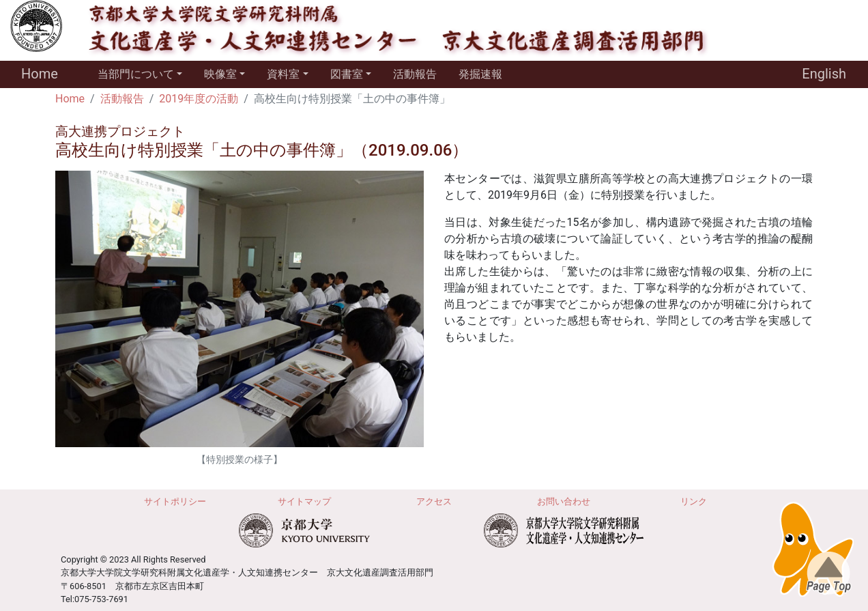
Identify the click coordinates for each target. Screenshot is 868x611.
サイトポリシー (175, 501)
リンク (693, 501)
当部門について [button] (136, 74)
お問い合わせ (563, 501)
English (824, 74)
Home (39, 74)
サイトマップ (304, 501)
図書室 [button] (346, 74)
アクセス (434, 501)
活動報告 (415, 74)
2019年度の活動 (198, 98)
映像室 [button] (220, 74)
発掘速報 (480, 74)
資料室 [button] (283, 74)
